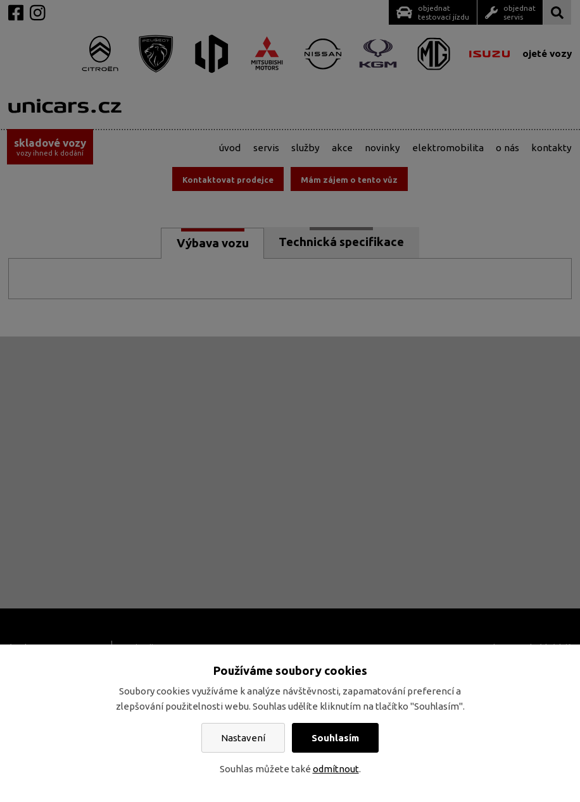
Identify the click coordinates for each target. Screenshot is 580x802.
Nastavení (243, 737)
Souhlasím (335, 737)
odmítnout (336, 768)
